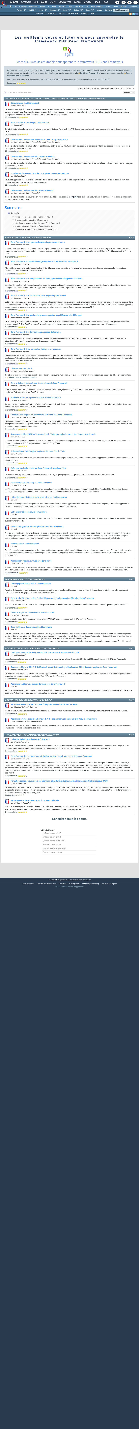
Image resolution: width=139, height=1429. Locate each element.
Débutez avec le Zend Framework (22, 516)
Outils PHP (90, 10)
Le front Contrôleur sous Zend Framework (28, 651)
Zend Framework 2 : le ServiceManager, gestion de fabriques (36, 471)
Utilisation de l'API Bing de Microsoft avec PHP (30, 878)
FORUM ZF (52, 14)
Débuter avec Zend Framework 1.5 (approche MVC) (32, 329)
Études (87, 2)
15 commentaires (12, 307)
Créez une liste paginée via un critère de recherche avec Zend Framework (41, 553)
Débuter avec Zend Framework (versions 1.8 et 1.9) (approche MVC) (39, 278)
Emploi (77, 2)
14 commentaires (12, 711)
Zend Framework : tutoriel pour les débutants (30, 261)
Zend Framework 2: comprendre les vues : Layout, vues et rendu (38, 381)
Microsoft (62, 7)
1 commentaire (11, 800)
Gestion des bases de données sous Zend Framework (37, 362)
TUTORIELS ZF (72, 14)
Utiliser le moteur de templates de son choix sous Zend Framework (39, 636)
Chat (52, 2)
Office (115, 7)
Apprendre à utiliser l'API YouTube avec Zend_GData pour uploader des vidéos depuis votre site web (53, 573)
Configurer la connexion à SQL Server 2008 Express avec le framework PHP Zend (45, 791)
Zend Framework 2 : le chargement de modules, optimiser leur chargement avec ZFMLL (47, 417)
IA (48, 7)
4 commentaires (11, 395)
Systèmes (134, 7)
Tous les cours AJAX (53, 991)
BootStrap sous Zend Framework (25, 682)
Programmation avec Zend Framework (31, 359)
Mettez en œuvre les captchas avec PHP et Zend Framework (36, 537)
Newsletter (64, 2)
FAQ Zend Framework (89, 212)
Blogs (44, 2)
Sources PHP (55, 10)
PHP (92, 14)
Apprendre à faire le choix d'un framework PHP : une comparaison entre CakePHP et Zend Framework (54, 858)
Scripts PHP (78, 10)
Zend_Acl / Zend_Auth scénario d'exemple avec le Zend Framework (39, 522)
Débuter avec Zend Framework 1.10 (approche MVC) (33, 295)
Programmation (97, 7)
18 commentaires (12, 256)
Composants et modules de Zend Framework (34, 356)
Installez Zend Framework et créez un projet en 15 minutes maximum (40, 312)
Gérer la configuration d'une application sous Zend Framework (37, 665)
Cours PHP (42, 10)
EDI (86, 7)
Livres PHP (67, 10)
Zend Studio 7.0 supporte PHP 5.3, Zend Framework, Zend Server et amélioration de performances (52, 737)
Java (70, 7)
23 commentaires (12, 290)
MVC (76, 335)
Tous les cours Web (53, 976)
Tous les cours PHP (53, 972)
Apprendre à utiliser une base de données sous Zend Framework (38, 823)
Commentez (11, 222)
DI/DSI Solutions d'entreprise (25, 7)
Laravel (99, 10)
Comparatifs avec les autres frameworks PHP (34, 365)
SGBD (108, 7)
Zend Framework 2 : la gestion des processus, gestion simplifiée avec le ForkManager (46, 454)
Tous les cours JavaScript (55, 987)
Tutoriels (26, 2)
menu (131, 376)
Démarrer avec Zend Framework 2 (25, 242)
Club (105, 2)
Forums (14, 2)
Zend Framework (121, 10)
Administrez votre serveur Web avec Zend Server (31, 700)
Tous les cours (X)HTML (55, 979)
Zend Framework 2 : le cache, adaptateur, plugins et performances (38, 434)
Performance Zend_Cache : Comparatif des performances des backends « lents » (44, 843)
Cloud (42, 7)
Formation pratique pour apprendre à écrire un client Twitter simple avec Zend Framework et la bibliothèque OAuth (59, 920)
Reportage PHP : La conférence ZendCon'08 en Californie (35, 939)
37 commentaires (12, 273)
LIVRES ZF (84, 14)
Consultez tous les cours (69, 958)
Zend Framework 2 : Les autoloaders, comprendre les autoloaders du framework (44, 400)
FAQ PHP (32, 10)
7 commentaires (11, 548)
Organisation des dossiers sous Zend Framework (31, 766)
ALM (54, 7)
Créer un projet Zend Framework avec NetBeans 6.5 (32, 751)
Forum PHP (21, 10)
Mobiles (124, 7)
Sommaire (15, 352)
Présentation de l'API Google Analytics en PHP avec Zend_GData (38, 590)
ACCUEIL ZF (40, 14)
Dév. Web (79, 7)
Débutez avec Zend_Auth (21, 507)
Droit (97, 2)
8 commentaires (11, 585)
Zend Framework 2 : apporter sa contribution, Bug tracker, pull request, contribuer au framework (51, 895)
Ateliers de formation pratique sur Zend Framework (37, 368)
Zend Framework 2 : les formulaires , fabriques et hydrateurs (36, 488)
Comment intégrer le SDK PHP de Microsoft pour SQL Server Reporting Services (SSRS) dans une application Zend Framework (64, 806)
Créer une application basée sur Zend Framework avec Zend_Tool (38, 607)
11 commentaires (12, 324)
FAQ (36, 2)
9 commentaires (11, 602)
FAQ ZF (61, 14)
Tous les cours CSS (53, 983)
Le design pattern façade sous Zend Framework (31, 722)
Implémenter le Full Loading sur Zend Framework (31, 621)
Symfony (108, 10)
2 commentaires (11, 568)
